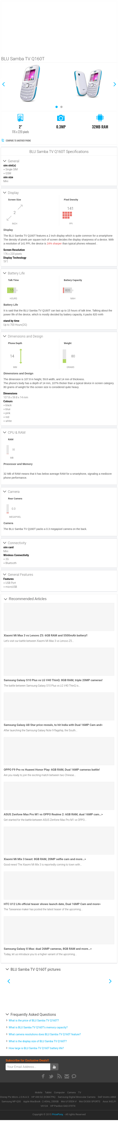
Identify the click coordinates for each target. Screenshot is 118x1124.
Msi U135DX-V (69, 1101)
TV (79, 1092)
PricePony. (57, 1114)
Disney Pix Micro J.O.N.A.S (14, 1097)
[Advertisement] (59, 27)
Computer (59, 1092)
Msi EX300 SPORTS (89, 1101)
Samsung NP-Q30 (11, 1101)
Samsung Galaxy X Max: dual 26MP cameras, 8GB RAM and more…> (48, 948)
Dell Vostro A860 (107, 1097)
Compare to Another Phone (16, 140)
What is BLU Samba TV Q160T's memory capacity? (38, 1027)
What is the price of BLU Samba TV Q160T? (34, 1020)
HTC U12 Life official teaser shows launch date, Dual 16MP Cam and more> (52, 904)
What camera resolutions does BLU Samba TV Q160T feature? (45, 1034)
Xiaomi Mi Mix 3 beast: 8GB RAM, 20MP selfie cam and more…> (45, 859)
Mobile (39, 1092)
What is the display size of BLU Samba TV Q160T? (38, 1041)
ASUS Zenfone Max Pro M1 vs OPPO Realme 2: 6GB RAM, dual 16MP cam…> (53, 814)
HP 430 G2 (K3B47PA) (43, 1097)
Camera (71, 1092)
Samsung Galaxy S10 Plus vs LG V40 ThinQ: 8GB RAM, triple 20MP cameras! (53, 680)
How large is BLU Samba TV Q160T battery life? (36, 1048)
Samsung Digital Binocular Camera (76, 1097)
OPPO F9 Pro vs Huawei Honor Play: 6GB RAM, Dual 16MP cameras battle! (52, 769)
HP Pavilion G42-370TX (62, 1106)
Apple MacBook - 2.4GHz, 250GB (40, 1101)
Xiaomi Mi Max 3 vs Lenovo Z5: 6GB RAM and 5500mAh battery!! (45, 635)
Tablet (48, 1092)
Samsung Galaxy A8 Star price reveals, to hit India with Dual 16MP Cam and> (53, 725)
